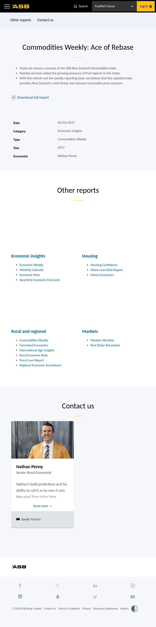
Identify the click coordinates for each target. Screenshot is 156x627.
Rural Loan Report (32, 360)
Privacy (86, 608)
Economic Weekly (31, 265)
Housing (90, 256)
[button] (7, 6)
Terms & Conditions (69, 608)
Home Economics (102, 275)
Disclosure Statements (105, 608)
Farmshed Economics (34, 345)
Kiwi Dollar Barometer (105, 345)
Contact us (45, 20)
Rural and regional (28, 331)
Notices (124, 608)
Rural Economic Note (34, 355)
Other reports (20, 20)
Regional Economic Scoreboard (40, 365)
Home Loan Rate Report (107, 270)
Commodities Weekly (34, 340)
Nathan (35, 519)
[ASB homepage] (21, 6)
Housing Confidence (104, 265)
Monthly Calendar (32, 270)
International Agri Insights (37, 350)
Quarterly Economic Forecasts (40, 280)
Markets (90, 331)
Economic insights (28, 256)
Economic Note (30, 275)
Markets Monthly (102, 340)
